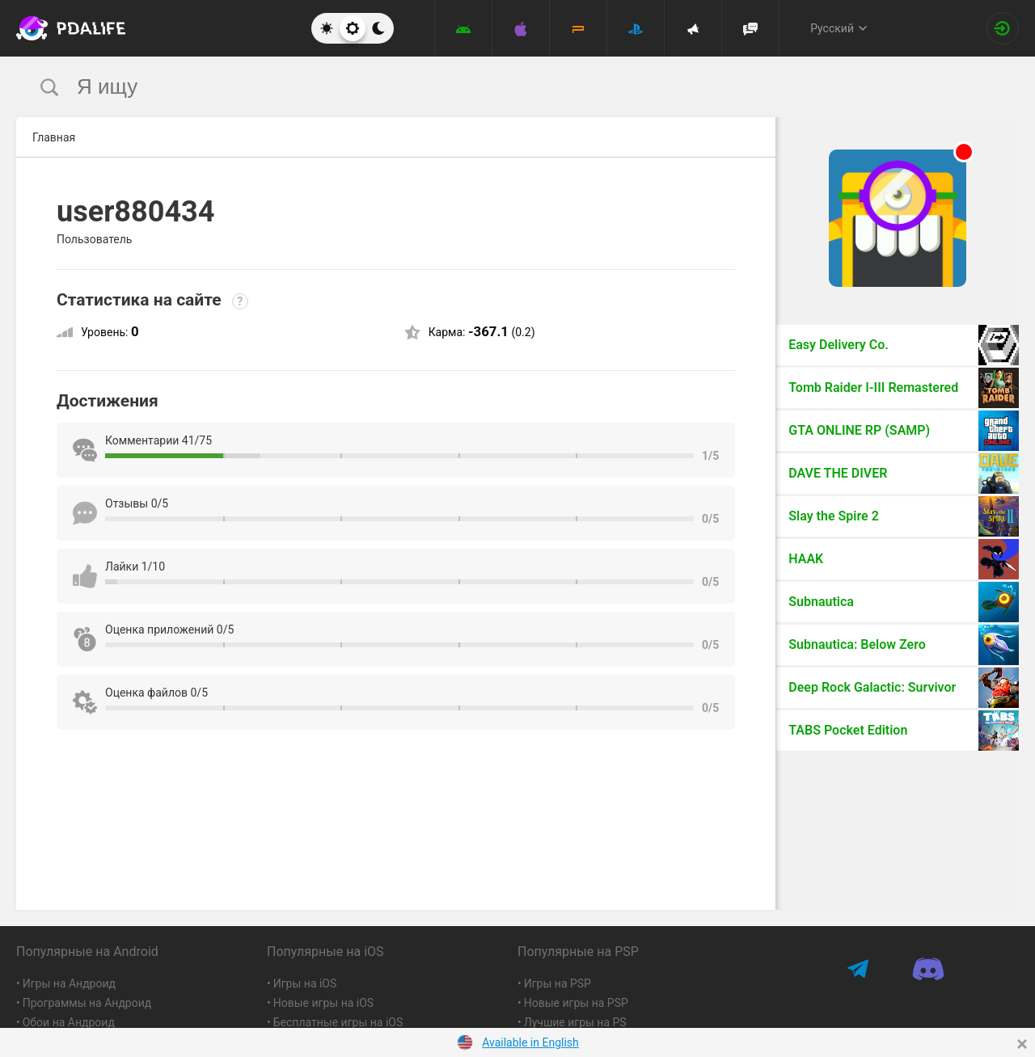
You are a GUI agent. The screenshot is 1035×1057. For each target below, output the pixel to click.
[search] (487, 87)
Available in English (530, 1042)
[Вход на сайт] (1002, 28)
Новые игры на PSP (576, 1002)
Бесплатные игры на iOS (338, 1022)
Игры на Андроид (69, 983)
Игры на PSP (557, 983)
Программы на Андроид (87, 1002)
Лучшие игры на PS (575, 1022)
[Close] (1022, 1044)
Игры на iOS (305, 983)
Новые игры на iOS (323, 1002)
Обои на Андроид (69, 1022)
